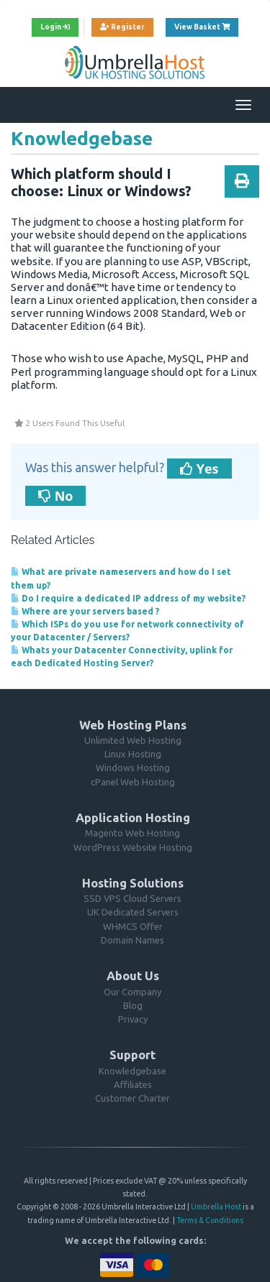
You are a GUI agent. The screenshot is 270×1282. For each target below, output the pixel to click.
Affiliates (133, 1084)
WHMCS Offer (133, 926)
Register (122, 27)
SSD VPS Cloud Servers (132, 898)
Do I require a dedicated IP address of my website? (128, 598)
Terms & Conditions (209, 1220)
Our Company (132, 992)
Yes (199, 468)
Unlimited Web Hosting (132, 740)
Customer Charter (132, 1098)
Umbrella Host (216, 1206)
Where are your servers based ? (85, 611)
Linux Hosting (132, 754)
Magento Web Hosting (132, 833)
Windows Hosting (133, 767)
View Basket (206, 25)
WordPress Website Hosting (132, 847)
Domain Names (132, 940)
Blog (133, 1005)
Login (55, 27)
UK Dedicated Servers (133, 912)
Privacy (133, 1019)
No (55, 495)
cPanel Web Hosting (133, 782)
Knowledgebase (132, 1071)
